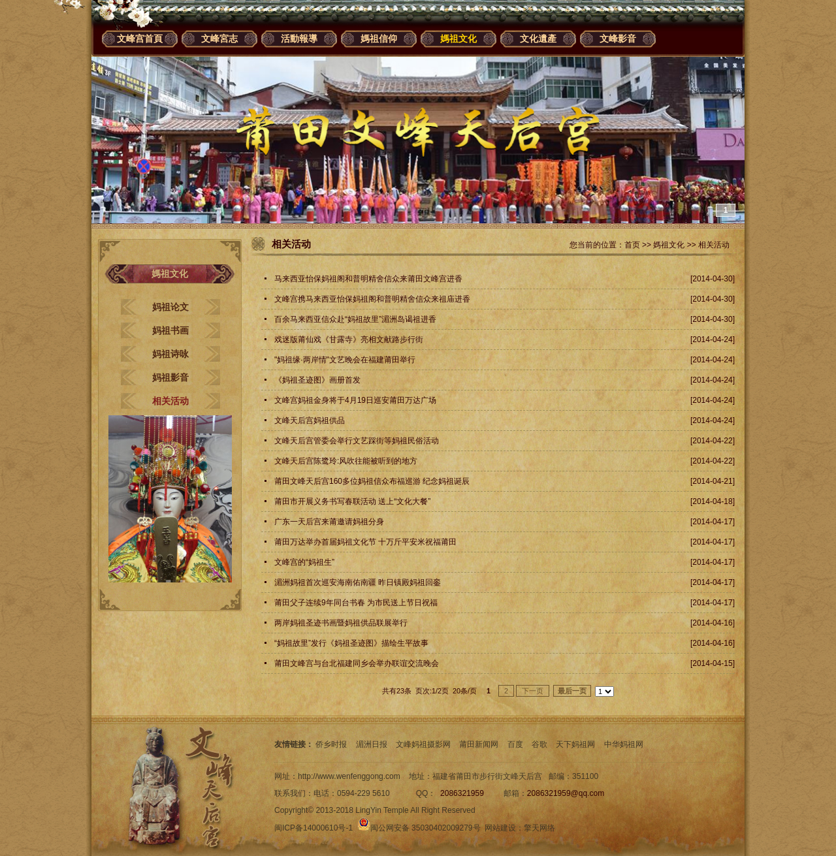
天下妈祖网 (575, 744)
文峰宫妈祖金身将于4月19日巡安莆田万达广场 (355, 400)
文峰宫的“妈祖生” (304, 562)
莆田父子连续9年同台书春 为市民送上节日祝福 (356, 602)
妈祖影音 (170, 377)
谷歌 (539, 744)
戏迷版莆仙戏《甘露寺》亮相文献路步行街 (348, 339)
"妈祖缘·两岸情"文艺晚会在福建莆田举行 (344, 359)
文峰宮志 (219, 38)
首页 (632, 244)
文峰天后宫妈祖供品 (309, 420)
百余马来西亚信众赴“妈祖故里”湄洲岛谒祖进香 (355, 319)
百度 (515, 744)
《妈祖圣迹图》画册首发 (317, 380)
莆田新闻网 (478, 744)
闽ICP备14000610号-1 (313, 827)
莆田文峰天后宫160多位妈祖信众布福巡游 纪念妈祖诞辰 (372, 481)
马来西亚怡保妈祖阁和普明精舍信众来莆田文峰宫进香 (368, 278)
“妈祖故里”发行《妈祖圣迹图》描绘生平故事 (351, 643)
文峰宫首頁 (140, 38)
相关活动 (170, 401)
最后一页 (572, 691)
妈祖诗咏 (170, 354)
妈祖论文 (170, 307)
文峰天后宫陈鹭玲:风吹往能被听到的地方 (345, 461)
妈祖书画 (170, 330)
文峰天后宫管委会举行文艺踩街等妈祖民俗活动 (356, 440)
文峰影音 (618, 38)
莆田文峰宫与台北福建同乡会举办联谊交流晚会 (356, 663)
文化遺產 (538, 38)
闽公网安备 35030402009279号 (419, 827)
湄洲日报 (371, 744)
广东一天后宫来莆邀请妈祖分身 (329, 521)
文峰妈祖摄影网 (423, 744)
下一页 (532, 691)
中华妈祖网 (623, 744)
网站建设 (500, 827)
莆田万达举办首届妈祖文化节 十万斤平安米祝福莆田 (365, 542)
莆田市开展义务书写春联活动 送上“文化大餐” (352, 501)
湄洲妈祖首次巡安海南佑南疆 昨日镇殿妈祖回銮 (357, 582)
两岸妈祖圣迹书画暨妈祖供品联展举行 (341, 622)
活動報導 (299, 38)
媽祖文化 (458, 38)
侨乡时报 (331, 744)
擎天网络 (539, 827)
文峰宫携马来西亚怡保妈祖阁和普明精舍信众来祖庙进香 (372, 299)
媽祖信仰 (379, 38)
